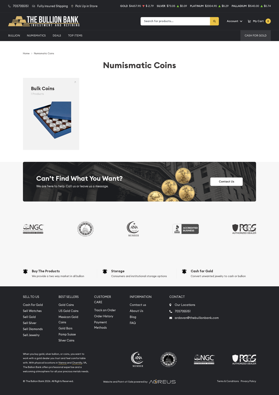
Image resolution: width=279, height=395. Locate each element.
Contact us (138, 305)
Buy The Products (46, 271)
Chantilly (77, 362)
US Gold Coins (68, 311)
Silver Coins (66, 340)
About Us (136, 311)
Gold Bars (65, 328)
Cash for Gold (202, 271)
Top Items (75, 35)
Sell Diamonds (33, 329)
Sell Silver (29, 323)
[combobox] (175, 21)
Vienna (62, 362)
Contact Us (226, 181)
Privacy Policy (248, 381)
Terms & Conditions (228, 381)
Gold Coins (66, 305)
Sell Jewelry (31, 335)
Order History (103, 316)
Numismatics (36, 35)
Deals (57, 35)
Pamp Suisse (67, 334)
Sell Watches (32, 311)
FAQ (133, 323)
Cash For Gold (256, 35)
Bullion (14, 35)
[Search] (214, 21)
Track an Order (105, 310)
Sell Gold (29, 317)
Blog (133, 317)
